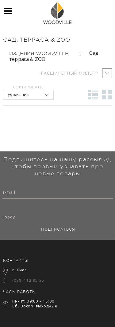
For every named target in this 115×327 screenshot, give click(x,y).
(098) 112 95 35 (28, 280)
